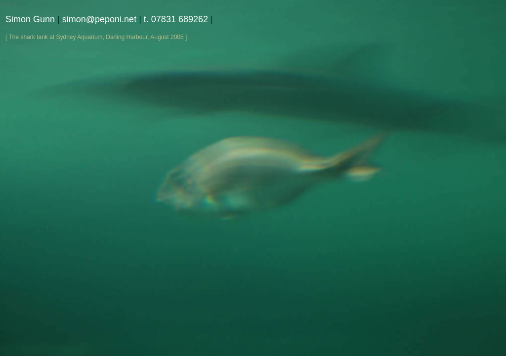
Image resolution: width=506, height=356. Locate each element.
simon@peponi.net (99, 19)
